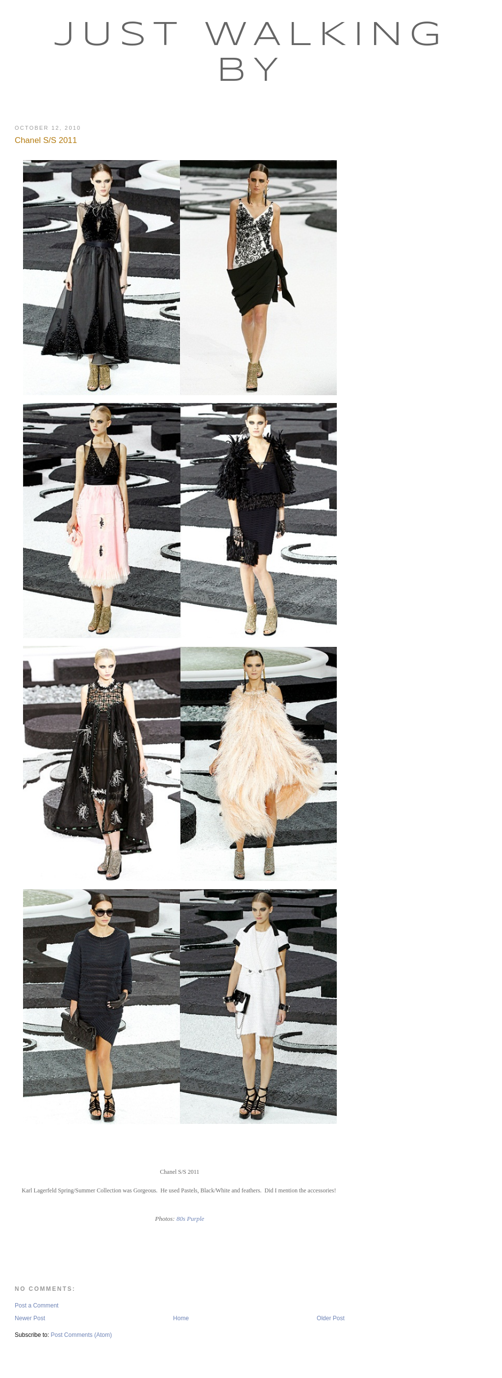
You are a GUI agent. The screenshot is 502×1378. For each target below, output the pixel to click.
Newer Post (30, 1318)
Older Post (331, 1318)
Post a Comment (36, 1305)
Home (181, 1318)
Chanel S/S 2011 (46, 140)
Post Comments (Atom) (81, 1334)
